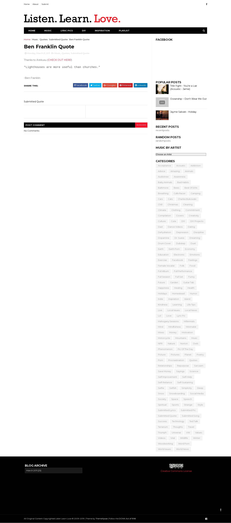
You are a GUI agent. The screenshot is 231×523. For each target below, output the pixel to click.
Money (171, 332)
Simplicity (186, 388)
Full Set (178, 276)
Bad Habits (182, 182)
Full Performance (182, 271)
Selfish (171, 388)
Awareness (178, 176)
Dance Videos (174, 226)
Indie (159, 299)
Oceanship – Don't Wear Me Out (187, 98)
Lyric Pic (180, 315)
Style (199, 404)
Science (193, 371)
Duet (192, 243)
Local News (190, 310)
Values (197, 432)
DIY (85, 30)
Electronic (178, 254)
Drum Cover (163, 243)
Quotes (44, 39)
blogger (139, 125)
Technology (177, 421)
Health (190, 288)
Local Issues (173, 310)
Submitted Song (189, 416)
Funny (190, 276)
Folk (181, 265)
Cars (159, 199)
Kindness (161, 304)
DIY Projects (195, 221)
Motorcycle (163, 338)
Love (168, 315)
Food (191, 265)
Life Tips (190, 304)
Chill (159, 204)
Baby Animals (164, 182)
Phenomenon (164, 349)
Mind (159, 326)
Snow (160, 393)
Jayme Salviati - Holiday (182, 111)
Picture (161, 354)
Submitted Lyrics (166, 410)
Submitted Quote (59, 39)
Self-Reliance (164, 382)
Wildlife (183, 438)
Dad (159, 226)
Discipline (198, 232)
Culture (161, 221)
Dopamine (162, 238)
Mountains (179, 338)
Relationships (164, 365)
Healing (177, 288)
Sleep (199, 388)
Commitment (192, 210)
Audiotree (162, 176)
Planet (187, 354)
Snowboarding (176, 393)
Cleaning (187, 204)
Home (27, 4)
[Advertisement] (115, 486)
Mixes (160, 332)
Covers (179, 215)
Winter (195, 438)
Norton (183, 343)
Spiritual (161, 404)
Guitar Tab (187, 282)
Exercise (161, 260)
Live (159, 310)
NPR (159, 343)
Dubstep (179, 243)
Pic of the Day (184, 349)
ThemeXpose (102, 518)
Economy (189, 249)
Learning (176, 304)
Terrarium (162, 427)
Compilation (163, 215)
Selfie (160, 388)
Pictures (174, 354)
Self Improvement (166, 377)
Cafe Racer (178, 193)
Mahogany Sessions (167, 321)
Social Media (196, 393)
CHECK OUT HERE (60, 60)
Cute (172, 221)
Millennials (188, 321)
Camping (194, 193)
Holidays (161, 293)
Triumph (161, 432)
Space (173, 399)
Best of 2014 (190, 187)
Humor (192, 293)
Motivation (186, 332)
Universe (175, 432)
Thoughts (177, 427)
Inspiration (103, 30)
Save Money (163, 371)
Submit (46, 4)
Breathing (162, 193)
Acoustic (179, 165)
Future (160, 282)
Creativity (193, 215)
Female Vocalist (165, 265)
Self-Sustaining (184, 382)
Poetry (199, 354)
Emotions (194, 254)
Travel (190, 427)
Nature (170, 343)
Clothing (175, 210)
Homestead (177, 293)
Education (162, 254)
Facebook (176, 260)
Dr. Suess (178, 238)
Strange (187, 404)
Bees (175, 187)
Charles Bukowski (186, 199)
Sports (174, 404)
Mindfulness (173, 326)
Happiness (162, 288)
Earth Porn (173, 249)
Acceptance (163, 165)
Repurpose (182, 365)
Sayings (179, 371)
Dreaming (193, 238)
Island (186, 299)
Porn (159, 360)
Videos (160, 438)
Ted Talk (192, 421)
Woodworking (164, 443)
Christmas (172, 204)
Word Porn (182, 443)
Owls (194, 343)
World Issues (163, 449)
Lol (158, 315)
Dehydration (163, 232)
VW (187, 432)
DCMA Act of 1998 (128, 518)
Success (161, 421)
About (36, 4)
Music (48, 30)
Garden (173, 282)
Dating (190, 226)
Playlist (125, 30)
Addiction (195, 165)
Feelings (191, 260)
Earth (160, 249)
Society (161, 399)
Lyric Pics (68, 30)
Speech (187, 399)
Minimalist (190, 326)
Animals (188, 171)
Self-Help (186, 377)
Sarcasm (197, 365)
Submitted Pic (187, 410)
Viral (172, 438)
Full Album (162, 271)
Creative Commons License (176, 471)
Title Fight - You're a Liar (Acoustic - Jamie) (182, 87)
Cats (169, 199)
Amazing (174, 171)
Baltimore (162, 187)
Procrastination (175, 360)
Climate (161, 210)
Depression (181, 232)
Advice (160, 171)
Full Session (163, 276)
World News (181, 449)
